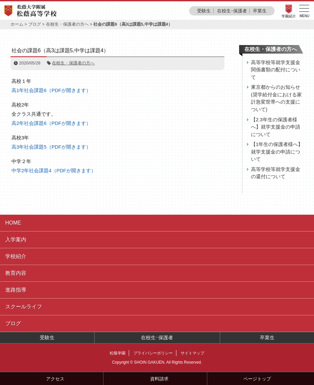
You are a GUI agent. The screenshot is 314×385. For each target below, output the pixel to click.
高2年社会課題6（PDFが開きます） (51, 123)
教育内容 (15, 273)
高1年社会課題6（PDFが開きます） (51, 90)
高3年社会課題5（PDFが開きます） (51, 147)
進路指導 (15, 290)
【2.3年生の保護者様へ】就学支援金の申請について (275, 127)
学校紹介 (15, 256)
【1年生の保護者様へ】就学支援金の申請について (277, 151)
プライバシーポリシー (153, 353)
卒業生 (260, 10)
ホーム (17, 24)
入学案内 (15, 239)
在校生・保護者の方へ (67, 24)
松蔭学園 (117, 353)
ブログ (34, 24)
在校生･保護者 (232, 10)
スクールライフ (23, 306)
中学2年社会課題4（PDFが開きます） (53, 170)
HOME (13, 223)
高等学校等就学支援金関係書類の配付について (275, 70)
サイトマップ (192, 353)
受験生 (204, 10)
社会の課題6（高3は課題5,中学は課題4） (60, 50)
